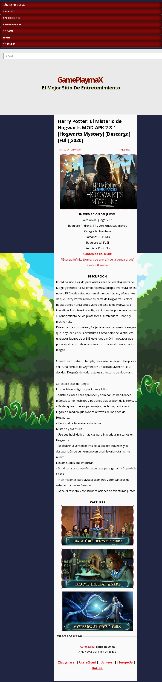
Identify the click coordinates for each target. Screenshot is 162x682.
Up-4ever (107, 662)
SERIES (6, 37)
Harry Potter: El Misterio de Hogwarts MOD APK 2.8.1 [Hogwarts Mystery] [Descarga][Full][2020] (94, 130)
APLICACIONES (11, 18)
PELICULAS (9, 44)
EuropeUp (126, 662)
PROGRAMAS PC (12, 24)
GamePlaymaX (79, 79)
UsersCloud (87, 662)
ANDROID (8, 11)
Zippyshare (66, 662)
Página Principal (14, 5)
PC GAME (8, 31)
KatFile (97, 668)
